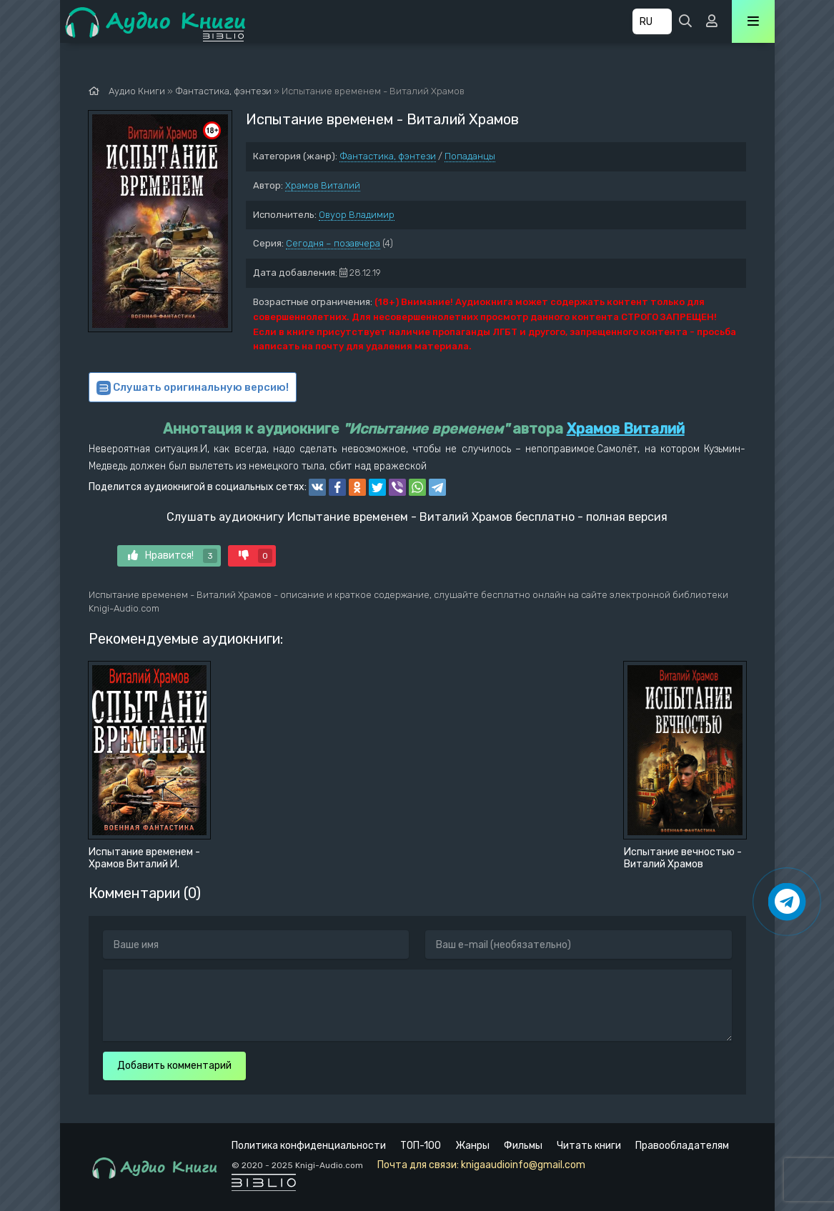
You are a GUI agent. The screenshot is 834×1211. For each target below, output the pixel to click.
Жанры (472, 1146)
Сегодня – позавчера (333, 243)
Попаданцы (470, 156)
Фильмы (523, 1146)
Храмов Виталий (322, 185)
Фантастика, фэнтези (387, 156)
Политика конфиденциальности (309, 1146)
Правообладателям (682, 1146)
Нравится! (172, 556)
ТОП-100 (420, 1146)
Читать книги (589, 1146)
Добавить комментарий (174, 1066)
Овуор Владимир (356, 214)
